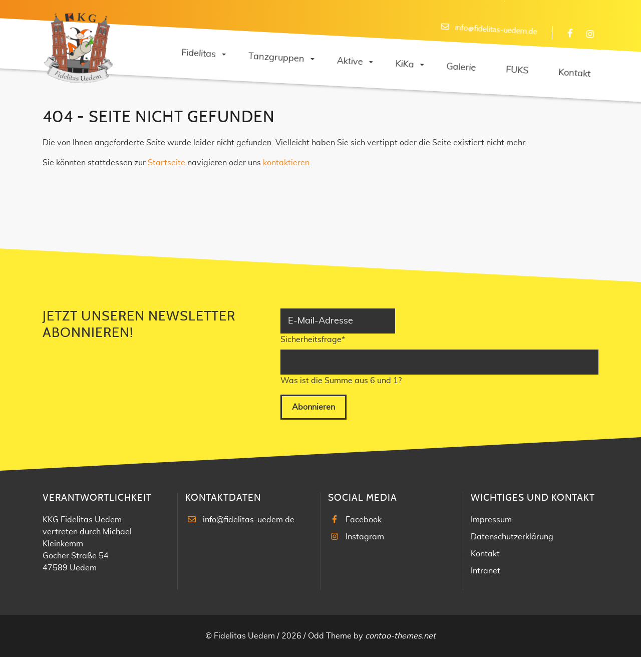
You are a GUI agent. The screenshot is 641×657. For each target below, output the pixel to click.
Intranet (485, 571)
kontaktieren (286, 163)
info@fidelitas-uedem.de (248, 520)
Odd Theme (330, 636)
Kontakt (485, 554)
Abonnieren (313, 407)
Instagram (365, 537)
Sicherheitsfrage (312, 339)
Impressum (491, 520)
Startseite (166, 163)
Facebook (364, 520)
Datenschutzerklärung (512, 537)
